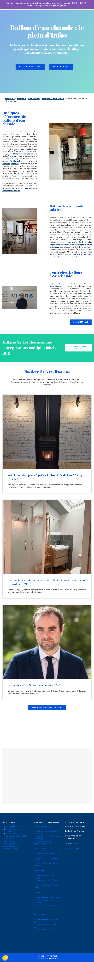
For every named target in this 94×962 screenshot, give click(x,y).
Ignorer (62, 6)
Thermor (14, 164)
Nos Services (34, 99)
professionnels (55, 286)
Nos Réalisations (11, 846)
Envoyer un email (72, 849)
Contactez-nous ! (11, 849)
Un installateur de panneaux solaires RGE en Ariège (16, 836)
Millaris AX (10, 99)
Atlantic (6, 164)
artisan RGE (86, 252)
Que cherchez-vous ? (13, 827)
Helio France (63, 232)
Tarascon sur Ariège (42, 827)
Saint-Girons (39, 915)
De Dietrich (15, 161)
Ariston (5, 176)
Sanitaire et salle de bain (53, 99)
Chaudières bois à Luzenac (48, 905)
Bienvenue (21, 99)
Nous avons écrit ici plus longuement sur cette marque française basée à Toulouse (70, 244)
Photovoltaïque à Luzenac (48, 898)
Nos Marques (10, 841)
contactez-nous (79, 254)
